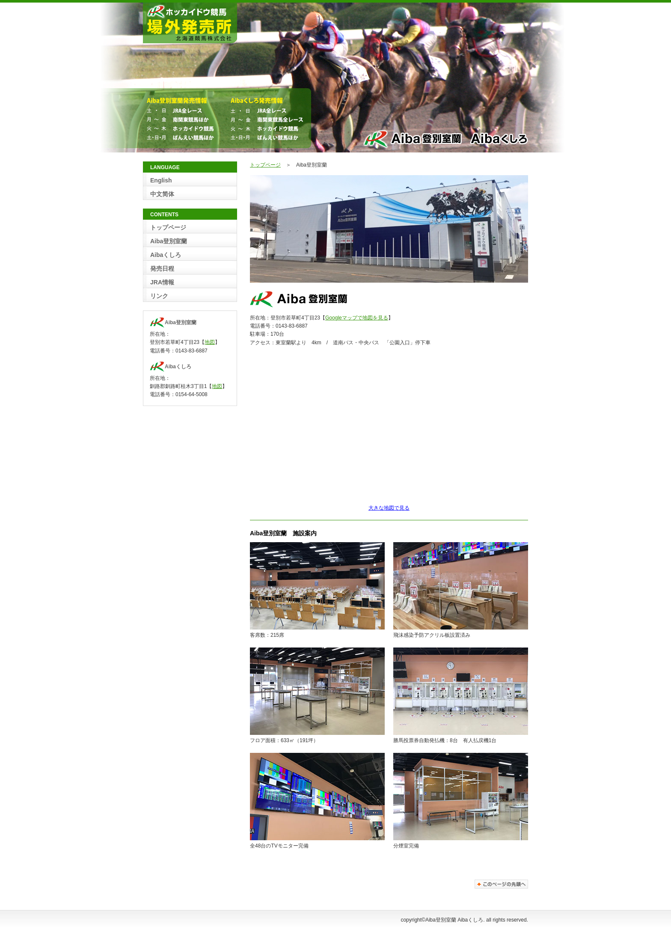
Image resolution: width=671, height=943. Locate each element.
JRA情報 (162, 282)
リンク (159, 295)
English (161, 180)
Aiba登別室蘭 (168, 241)
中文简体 (162, 194)
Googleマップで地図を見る (356, 318)
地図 (210, 342)
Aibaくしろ (165, 254)
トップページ (265, 165)
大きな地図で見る (389, 508)
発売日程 (162, 268)
